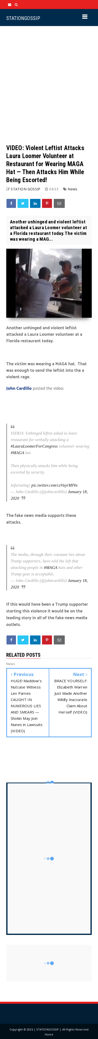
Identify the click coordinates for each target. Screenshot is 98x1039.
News (72, 189)
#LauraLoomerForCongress (34, 446)
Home (49, 1034)
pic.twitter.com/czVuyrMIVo (55, 485)
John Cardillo (19, 388)
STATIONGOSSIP (23, 18)
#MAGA (17, 453)
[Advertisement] (49, 85)
